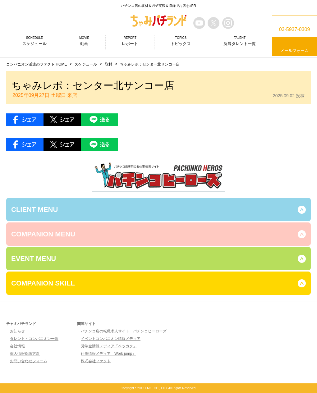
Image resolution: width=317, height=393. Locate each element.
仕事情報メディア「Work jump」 (108, 353)
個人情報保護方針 (25, 353)
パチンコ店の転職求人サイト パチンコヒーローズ (124, 331)
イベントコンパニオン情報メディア (110, 338)
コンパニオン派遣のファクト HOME (36, 64)
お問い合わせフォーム (28, 361)
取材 (108, 64)
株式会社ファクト (96, 361)
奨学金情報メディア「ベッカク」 (109, 346)
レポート (130, 40)
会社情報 (17, 346)
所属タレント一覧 (239, 40)
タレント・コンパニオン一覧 (34, 338)
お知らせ (17, 331)
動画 (84, 40)
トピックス (181, 40)
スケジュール (34, 40)
